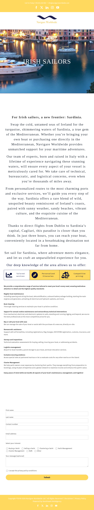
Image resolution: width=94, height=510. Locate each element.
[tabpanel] (47, 331)
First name (10, 410)
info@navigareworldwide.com (58, 3)
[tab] (17, 275)
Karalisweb (47, 501)
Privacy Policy (80, 499)
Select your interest (13, 443)
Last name (9, 417)
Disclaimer (68, 499)
